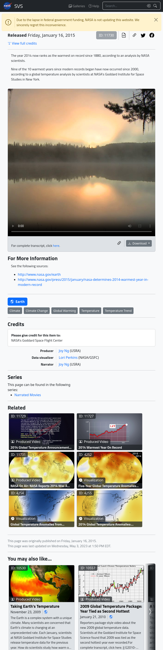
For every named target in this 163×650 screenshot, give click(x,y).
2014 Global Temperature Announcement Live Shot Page (40, 447)
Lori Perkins (69, 357)
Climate (15, 311)
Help (94, 5)
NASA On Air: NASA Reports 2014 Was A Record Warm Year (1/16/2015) (39, 486)
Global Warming (64, 311)
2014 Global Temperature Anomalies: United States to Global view (105, 524)
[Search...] (124, 6)
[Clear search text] (147, 6)
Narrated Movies (27, 395)
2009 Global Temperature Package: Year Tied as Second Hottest (111, 609)
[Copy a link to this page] (134, 35)
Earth (17, 301)
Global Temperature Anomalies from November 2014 (36, 524)
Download (138, 243)
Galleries (77, 5)
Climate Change (37, 311)
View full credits (22, 43)
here (56, 245)
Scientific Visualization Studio (19, 6)
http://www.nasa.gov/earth (39, 274)
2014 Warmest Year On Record (100, 447)
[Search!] (155, 6)
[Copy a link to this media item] (119, 243)
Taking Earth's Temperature (35, 606)
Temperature (90, 311)
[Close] (156, 20)
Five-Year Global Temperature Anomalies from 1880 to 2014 (107, 486)
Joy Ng (64, 350)
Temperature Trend (118, 311)
